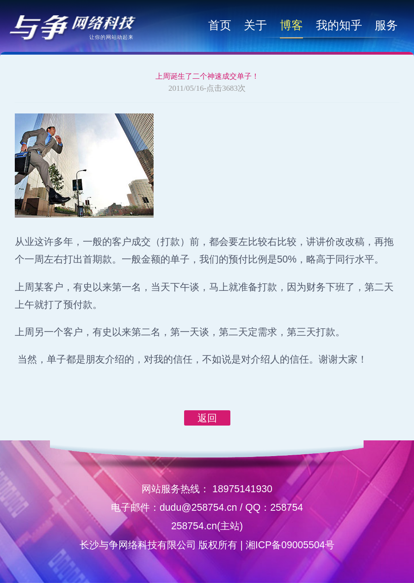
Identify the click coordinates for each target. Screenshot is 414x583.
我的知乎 (339, 25)
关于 (255, 25)
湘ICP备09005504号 (290, 544)
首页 (219, 25)
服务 (386, 25)
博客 (291, 25)
